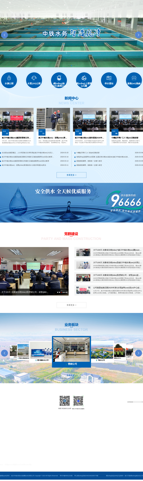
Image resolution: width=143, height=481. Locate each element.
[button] (138, 33)
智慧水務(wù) (80, 13)
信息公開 (56, 13)
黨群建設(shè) (94, 13)
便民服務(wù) (67, 13)
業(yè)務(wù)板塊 (109, 13)
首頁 (23, 13)
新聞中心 (46, 13)
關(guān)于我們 (34, 13)
